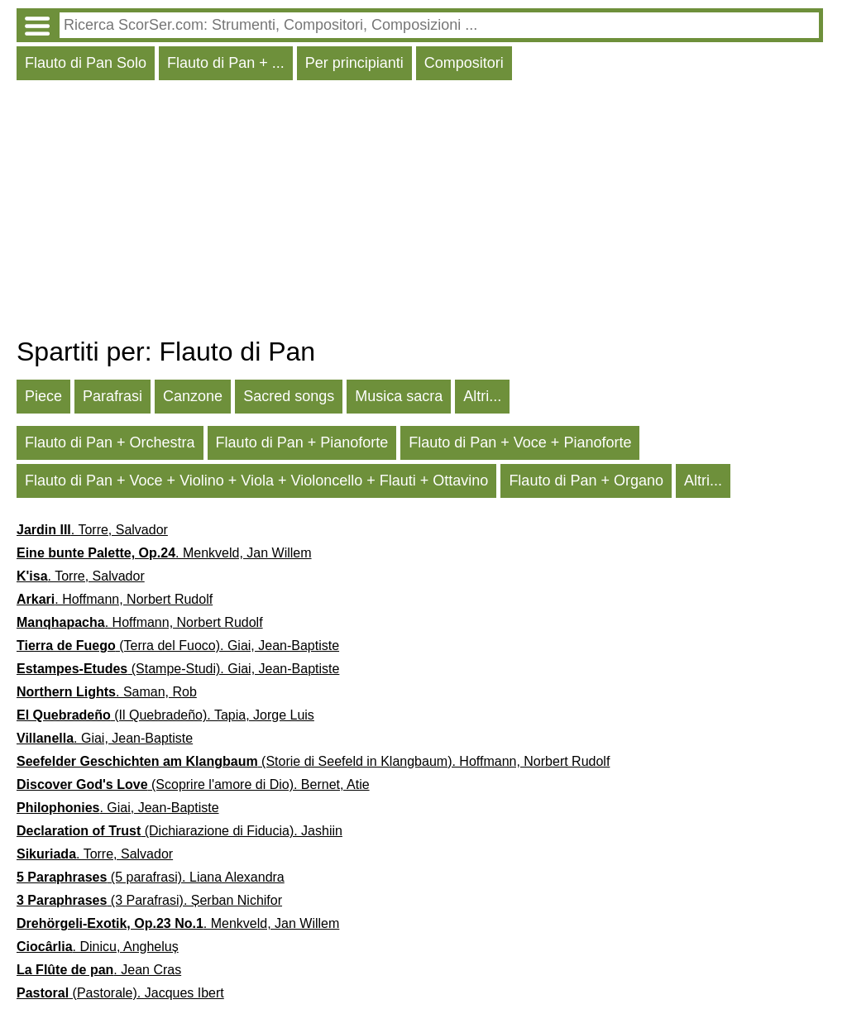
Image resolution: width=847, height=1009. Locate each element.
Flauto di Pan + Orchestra (110, 442)
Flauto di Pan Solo (85, 63)
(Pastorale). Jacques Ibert (120, 993)
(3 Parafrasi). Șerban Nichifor (149, 900)
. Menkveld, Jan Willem (164, 553)
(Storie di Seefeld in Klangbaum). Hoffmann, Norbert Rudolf (313, 761)
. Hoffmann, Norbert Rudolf (115, 599)
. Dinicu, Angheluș (98, 947)
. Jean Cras (99, 970)
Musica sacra (399, 396)
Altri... (482, 396)
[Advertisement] (420, 212)
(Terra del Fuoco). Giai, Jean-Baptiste (178, 645)
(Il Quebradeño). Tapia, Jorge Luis (165, 715)
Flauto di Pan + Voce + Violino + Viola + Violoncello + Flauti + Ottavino (256, 480)
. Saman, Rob (107, 692)
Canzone (193, 396)
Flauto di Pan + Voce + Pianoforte (520, 442)
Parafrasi (112, 396)
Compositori (464, 63)
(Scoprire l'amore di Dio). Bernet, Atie (193, 784)
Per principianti (354, 63)
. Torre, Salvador (92, 530)
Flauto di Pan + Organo (586, 480)
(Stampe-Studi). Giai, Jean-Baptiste (178, 669)
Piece (43, 396)
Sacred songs (288, 396)
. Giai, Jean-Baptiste (105, 738)
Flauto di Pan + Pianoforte (302, 442)
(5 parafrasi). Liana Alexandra (151, 877)
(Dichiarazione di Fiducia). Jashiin (179, 831)
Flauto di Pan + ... (226, 63)
